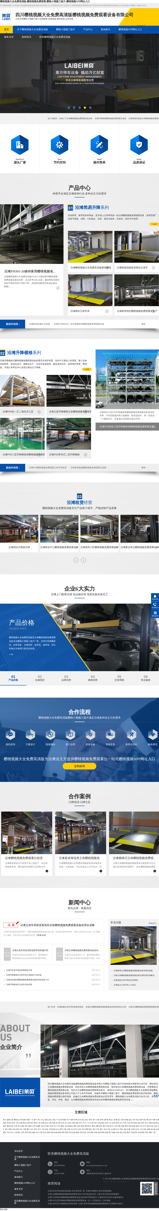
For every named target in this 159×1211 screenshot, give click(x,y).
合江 (66, 1123)
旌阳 (77, 1123)
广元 (31, 1120)
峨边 (62, 1126)
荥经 (61, 1129)
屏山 (6, 1129)
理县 (121, 1129)
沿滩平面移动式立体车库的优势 (19, 985)
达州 (61, 1120)
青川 (146, 1123)
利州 (132, 1123)
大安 (17, 1123)
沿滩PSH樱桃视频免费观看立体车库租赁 (48, 467)
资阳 (72, 1120)
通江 (90, 1129)
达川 (32, 1129)
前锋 (10, 1129)
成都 (8, 1120)
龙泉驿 (105, 1120)
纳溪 (53, 1123)
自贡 (11, 1120)
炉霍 (26, 1132)
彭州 (150, 1120)
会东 (84, 1132)
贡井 (13, 1123)
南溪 (133, 1126)
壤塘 (148, 1129)
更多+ (144, 324)
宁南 (88, 1132)
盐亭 (113, 1123)
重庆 (128, 1132)
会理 (81, 1132)
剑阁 (150, 1123)
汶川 (117, 1129)
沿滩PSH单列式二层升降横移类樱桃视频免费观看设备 (79, 324)
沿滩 (20, 1123)
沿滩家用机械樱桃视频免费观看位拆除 (88, 467)
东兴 (19, 1126)
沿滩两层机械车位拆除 (39, 324)
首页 (6, 29)
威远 (22, 1126)
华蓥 (24, 1129)
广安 (57, 1120)
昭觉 (103, 1132)
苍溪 (153, 1123)
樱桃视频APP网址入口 (130, 29)
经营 (79, 502)
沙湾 (33, 1126)
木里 (70, 1132)
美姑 (121, 1132)
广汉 (88, 1123)
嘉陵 (82, 1126)
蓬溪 (8, 1126)
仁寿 (115, 1126)
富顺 (28, 1123)
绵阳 (28, 1120)
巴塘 (52, 1132)
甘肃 (139, 1132)
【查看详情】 (41, 935)
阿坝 (75, 1120)
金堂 (130, 1120)
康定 (4, 1132)
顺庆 (75, 1126)
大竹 (43, 1129)
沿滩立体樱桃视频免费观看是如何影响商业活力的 (105, 1007)
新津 (141, 1120)
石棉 (68, 1129)
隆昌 (30, 1126)
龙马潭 (58, 1123)
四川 (4, 1120)
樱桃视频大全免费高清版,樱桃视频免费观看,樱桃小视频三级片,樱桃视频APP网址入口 (45, 1)
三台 (110, 1123)
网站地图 (3, 1209)
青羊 (90, 1120)
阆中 (104, 1126)
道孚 (22, 1132)
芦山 (76, 1129)
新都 (115, 1120)
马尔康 (113, 1129)
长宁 (144, 1126)
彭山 (111, 1126)
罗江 (80, 1123)
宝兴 (79, 1129)
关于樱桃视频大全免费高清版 (32, 29)
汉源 (65, 1129)
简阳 (4, 1123)
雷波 (124, 1132)
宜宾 (53, 1120)
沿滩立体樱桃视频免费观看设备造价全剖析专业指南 (83, 950)
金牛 (94, 1120)
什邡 (91, 1123)
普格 (92, 1132)
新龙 (30, 1132)
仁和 (39, 1123)
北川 (121, 1123)
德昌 (77, 1132)
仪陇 (97, 1126)
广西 (154, 1132)
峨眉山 (70, 1126)
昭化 (135, 1123)
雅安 (64, 1120)
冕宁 (110, 1132)
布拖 (95, 1132)
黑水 (145, 1129)
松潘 (128, 1129)
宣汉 (35, 1129)
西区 (35, 1123)
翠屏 (130, 1126)
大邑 (134, 1120)
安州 (106, 1123)
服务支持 (9, 37)
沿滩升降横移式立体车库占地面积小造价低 (23, 975)
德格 (33, 1132)
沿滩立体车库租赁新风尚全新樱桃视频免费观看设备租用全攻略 (57, 925)
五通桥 (38, 1126)
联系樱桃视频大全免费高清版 (54, 37)
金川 (137, 1129)
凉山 (83, 1120)
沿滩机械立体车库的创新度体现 (70, 1007)
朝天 (139, 1123)
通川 (28, 1129)
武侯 (97, 1120)
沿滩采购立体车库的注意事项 (126, 980)
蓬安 (93, 1126)
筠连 (155, 1126)
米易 (42, 1123)
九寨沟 (133, 1129)
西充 (100, 1126)
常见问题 (116, 922)
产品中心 (88, 29)
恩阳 (87, 1129)
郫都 (126, 1120)
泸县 (62, 1123)
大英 (15, 1126)
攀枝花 (16, 1120)
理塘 (48, 1132)
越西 (113, 1132)
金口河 (43, 1126)
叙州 (137, 1126)
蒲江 (137, 1120)
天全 (72, 1129)
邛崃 (153, 1120)
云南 (132, 1132)
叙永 (69, 1123)
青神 (126, 1126)
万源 (50, 1129)
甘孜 (79, 1120)
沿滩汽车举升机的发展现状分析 (19, 970)
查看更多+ (153, 923)
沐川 (58, 1126)
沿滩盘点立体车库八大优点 (125, 985)
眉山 (50, 1120)
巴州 (83, 1129)
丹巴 (11, 1132)
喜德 (106, 1132)
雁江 (101, 1129)
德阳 (24, 1120)
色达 (44, 1132)
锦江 (86, 1120)
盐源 (73, 1132)
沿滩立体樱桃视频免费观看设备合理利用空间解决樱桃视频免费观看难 (135, 975)
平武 (124, 1123)
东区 (31, 1123)
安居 (4, 1126)
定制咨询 (79, 766)
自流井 (9, 1123)
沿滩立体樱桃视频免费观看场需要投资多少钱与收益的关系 (72, 1194)
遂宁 (35, 1120)
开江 (39, 1129)
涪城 (99, 1123)
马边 (66, 1126)
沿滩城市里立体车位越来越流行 (111, 1197)
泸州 (20, 1120)
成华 (101, 1120)
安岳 (105, 1129)
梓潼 (117, 1123)
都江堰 (145, 1120)
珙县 (151, 1126)
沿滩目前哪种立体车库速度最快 (99, 1191)
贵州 (135, 1132)
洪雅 (119, 1126)
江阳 (50, 1123)
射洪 (11, 1126)
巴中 (68, 1120)
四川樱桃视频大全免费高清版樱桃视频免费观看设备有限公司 (134, 1179)
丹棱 (122, 1126)
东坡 (108, 1126)
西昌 (66, 1132)
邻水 (21, 1129)
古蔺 (73, 1123)
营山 (89, 1126)
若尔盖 (153, 1129)
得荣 (62, 1132)
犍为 (48, 1126)
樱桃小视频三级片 (65, 29)
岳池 (13, 1129)
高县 (148, 1126)
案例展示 (105, 29)
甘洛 (117, 1132)
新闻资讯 (26, 37)
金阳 (99, 1132)
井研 (51, 1126)
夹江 (55, 1126)
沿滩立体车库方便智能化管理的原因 (62, 1204)
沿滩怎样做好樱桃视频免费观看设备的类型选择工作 (27, 980)
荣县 (24, 1123)
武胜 (17, 1129)
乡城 (55, 1132)
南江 (94, 1129)
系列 (92, 207)
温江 (119, 1120)
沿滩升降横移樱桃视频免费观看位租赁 (110, 118)
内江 (39, 1120)
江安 (140, 1126)
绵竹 (95, 1123)
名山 (57, 1129)
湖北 (146, 1132)
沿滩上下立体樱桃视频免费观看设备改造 (75, 118)
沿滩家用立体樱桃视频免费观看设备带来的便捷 (133, 971)
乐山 (42, 1120)
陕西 (143, 1132)
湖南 (150, 1132)
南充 (46, 1120)
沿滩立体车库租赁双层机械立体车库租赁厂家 (66, 1191)
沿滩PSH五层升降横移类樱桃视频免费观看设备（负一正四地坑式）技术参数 (79, 1200)
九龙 (15, 1132)
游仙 (102, 1123)
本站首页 (18, 1151)
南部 (86, 1126)
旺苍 (142, 1123)
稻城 (59, 1132)
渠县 (46, 1129)
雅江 (19, 1132)
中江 (84, 1123)
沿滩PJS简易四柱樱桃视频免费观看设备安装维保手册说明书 (72, 1197)
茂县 (125, 1129)
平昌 (97, 1129)
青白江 (111, 1120)
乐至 (108, 1129)
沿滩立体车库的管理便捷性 (108, 1194)
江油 (128, 1123)
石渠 (41, 1132)
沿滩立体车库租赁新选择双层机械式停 (30, 950)
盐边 (46, 1123)
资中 (26, 1126)
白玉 (37, 1132)
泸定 (8, 1132)
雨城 (54, 1129)
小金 (141, 1129)
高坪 (78, 1126)
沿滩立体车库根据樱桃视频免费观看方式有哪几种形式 (100, 1204)
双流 (123, 1120)
